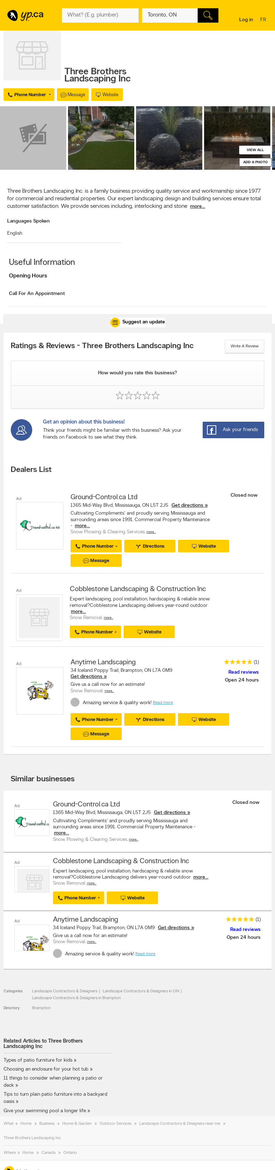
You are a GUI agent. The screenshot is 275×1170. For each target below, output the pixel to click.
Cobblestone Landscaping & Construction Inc (138, 589)
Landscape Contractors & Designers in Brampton (76, 998)
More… (151, 532)
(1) (256, 662)
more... (197, 206)
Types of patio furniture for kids (38, 1060)
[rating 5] (236, 663)
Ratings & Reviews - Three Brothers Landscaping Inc (102, 346)
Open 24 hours (242, 680)
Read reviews (243, 672)
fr (264, 20)
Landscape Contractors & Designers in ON (141, 991)
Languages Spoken (28, 221)
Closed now (245, 495)
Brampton (41, 1008)
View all (255, 150)
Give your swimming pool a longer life (45, 1111)
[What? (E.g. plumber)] (100, 15)
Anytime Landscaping (103, 662)
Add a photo (255, 162)
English (14, 233)
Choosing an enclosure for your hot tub (46, 1069)
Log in (246, 20)
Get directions (187, 505)
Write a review (245, 346)
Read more (163, 703)
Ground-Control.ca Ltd (104, 497)
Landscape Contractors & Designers (64, 991)
